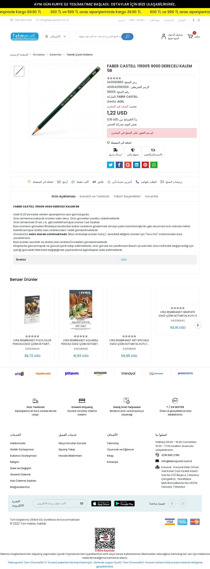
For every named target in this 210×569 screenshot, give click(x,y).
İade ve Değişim (20, 468)
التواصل (182, 20)
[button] (194, 36)
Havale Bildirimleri (70, 456)
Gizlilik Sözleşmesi (22, 449)
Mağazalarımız (20, 487)
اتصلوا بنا (161, 435)
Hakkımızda (17, 443)
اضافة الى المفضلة (119, 143)
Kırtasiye (112, 462)
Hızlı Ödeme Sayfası (23, 481)
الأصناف (112, 435)
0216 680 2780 (167, 455)
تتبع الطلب (154, 20)
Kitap (110, 456)
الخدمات (15, 435)
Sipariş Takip (67, 449)
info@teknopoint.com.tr (173, 461)
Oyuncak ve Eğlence (120, 449)
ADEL (124, 259)
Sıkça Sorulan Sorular (72, 443)
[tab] (62, 196)
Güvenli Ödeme (20, 474)
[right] (200, 325)
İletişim (14, 462)
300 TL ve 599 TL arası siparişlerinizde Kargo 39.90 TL (106, 11)
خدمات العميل (68, 435)
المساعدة (169, 20)
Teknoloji (113, 443)
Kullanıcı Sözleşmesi (23, 456)
